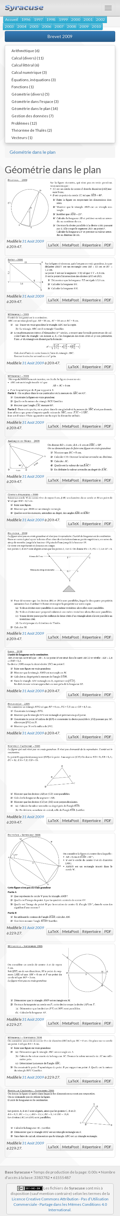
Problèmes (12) (24, 123)
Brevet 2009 (60, 36)
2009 (83, 26)
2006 (46, 26)
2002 (100, 19)
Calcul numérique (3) (29, 72)
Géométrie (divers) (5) (30, 94)
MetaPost (70, 245)
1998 (50, 19)
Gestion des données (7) (32, 115)
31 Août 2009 (33, 241)
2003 (9, 26)
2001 (88, 19)
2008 (71, 26)
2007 (59, 26)
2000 (75, 19)
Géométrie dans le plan (33, 152)
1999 (63, 19)
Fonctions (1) (22, 86)
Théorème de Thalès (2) (31, 130)
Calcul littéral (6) (25, 65)
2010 (96, 26)
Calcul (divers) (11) (27, 58)
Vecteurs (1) (22, 137)
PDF (107, 245)
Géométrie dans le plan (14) (34, 108)
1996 (25, 19)
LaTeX (53, 245)
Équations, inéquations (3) (33, 79)
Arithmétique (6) (25, 50)
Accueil (11, 19)
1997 (38, 19)
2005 (34, 26)
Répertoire (91, 245)
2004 (21, 26)
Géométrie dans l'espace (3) (35, 101)
